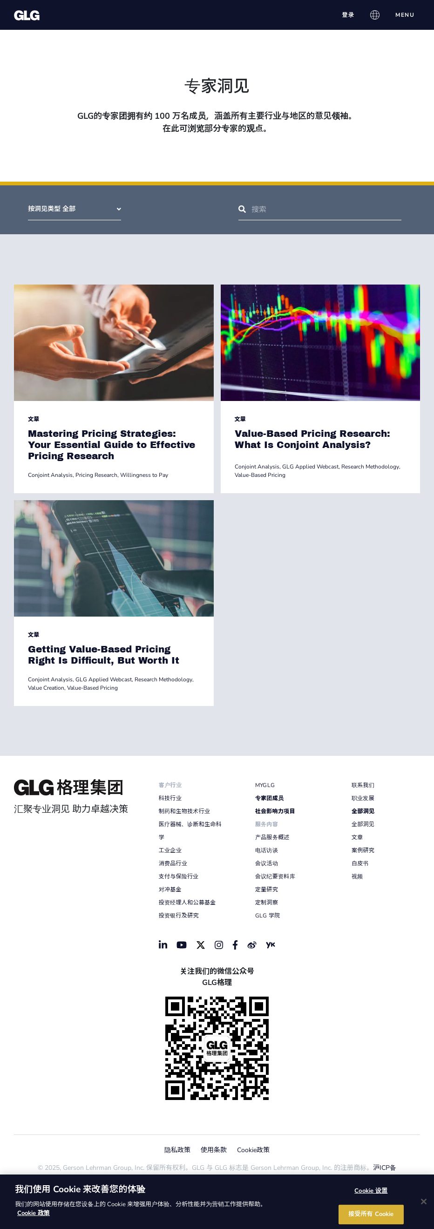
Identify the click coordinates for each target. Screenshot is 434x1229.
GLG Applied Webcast (310, 466)
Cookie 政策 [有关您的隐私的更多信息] (33, 1213)
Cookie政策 (253, 1150)
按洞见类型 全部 (74, 208)
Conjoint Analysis (50, 475)
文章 (33, 419)
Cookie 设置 (370, 1190)
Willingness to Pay (144, 475)
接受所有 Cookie (370, 1214)
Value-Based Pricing (260, 475)
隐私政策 (177, 1150)
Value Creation (46, 688)
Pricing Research (96, 475)
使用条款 (214, 1150)
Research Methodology (370, 466)
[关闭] (424, 1201)
